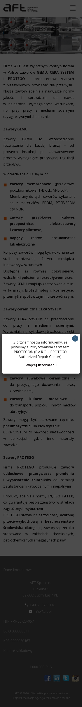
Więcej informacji (41, 365)
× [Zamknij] (75, 338)
